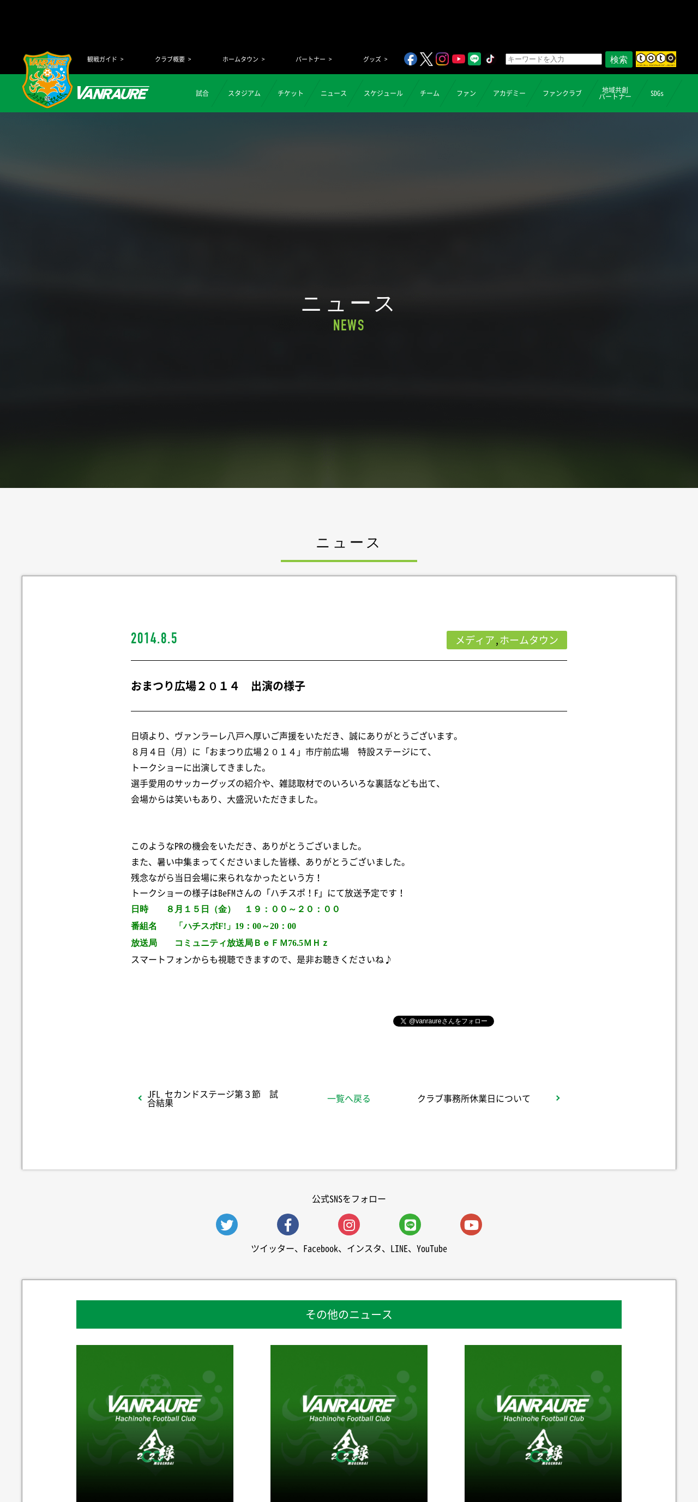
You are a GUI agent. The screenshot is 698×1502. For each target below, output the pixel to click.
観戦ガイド (102, 59)
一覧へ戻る (349, 1098)
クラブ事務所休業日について (474, 1098)
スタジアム (244, 93)
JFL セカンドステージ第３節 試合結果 (212, 1098)
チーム (430, 93)
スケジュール (383, 93)
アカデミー (509, 93)
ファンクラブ (562, 93)
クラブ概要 (170, 59)
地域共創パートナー (615, 93)
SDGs (657, 93)
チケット (291, 93)
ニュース (334, 93)
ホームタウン (240, 59)
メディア (475, 639)
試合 (202, 93)
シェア (217, 1020)
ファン (466, 93)
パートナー (311, 59)
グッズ (372, 59)
